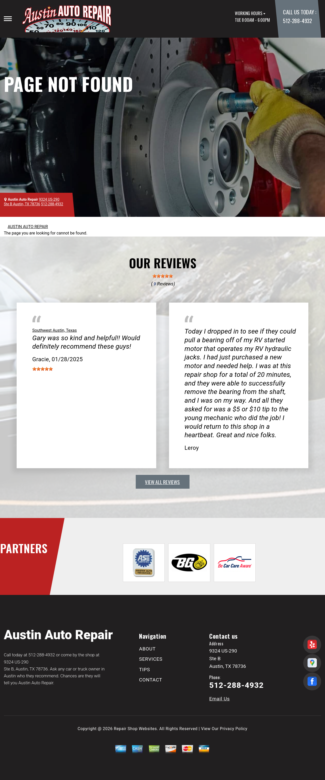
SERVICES (150, 659)
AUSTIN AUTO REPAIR (28, 226)
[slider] (162, 276)
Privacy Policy (233, 728)
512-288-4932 (297, 21)
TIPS (144, 669)
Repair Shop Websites (135, 728)
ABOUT (147, 649)
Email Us (219, 698)
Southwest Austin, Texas (54, 330)
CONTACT (150, 680)
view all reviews (162, 481)
